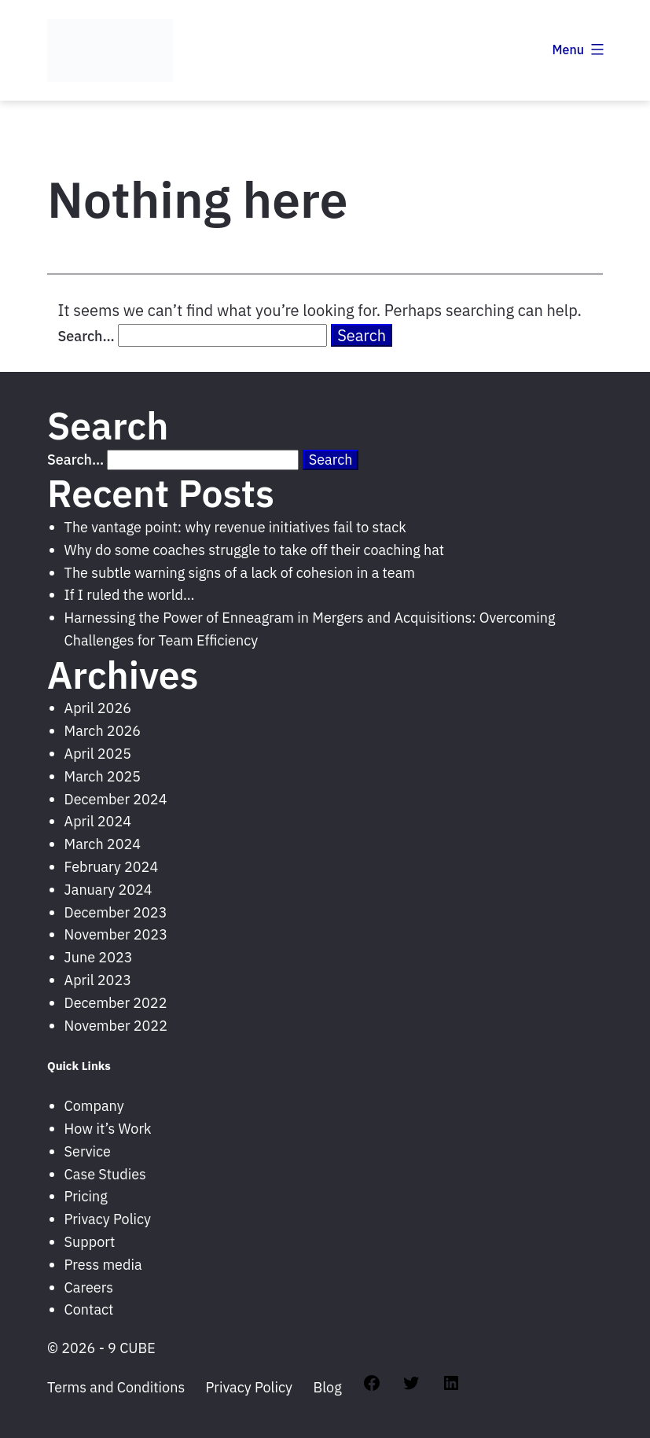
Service (87, 1151)
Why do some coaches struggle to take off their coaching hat (254, 550)
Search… (86, 336)
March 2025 (102, 776)
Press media (103, 1265)
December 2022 (115, 1003)
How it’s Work (108, 1129)
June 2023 (98, 957)
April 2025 (97, 754)
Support (90, 1242)
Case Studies (105, 1174)
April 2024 (97, 821)
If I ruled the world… (129, 595)
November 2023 (115, 934)
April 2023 (97, 980)
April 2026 (97, 708)
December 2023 (115, 912)
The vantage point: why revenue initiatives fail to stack (235, 527)
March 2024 (102, 844)
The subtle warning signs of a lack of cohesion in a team (239, 573)
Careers (88, 1287)
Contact (89, 1309)
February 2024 (111, 867)
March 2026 (102, 731)
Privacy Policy (107, 1219)
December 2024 (115, 799)
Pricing (86, 1196)
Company (94, 1106)
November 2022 (115, 1026)
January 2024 (108, 890)
